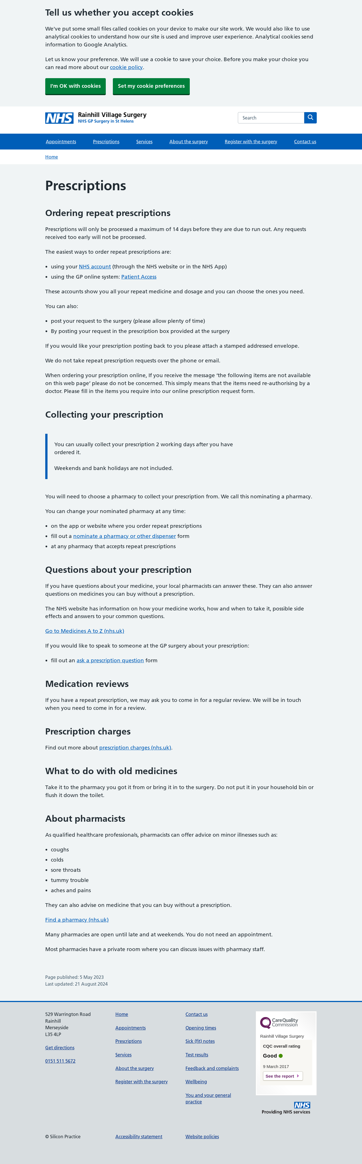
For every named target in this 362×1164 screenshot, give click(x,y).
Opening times (201, 1028)
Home (51, 157)
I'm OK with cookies (75, 86)
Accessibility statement (138, 1136)
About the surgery (188, 141)
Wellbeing (196, 1081)
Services (144, 141)
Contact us (305, 141)
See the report (280, 1076)
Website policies (202, 1136)
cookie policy (126, 67)
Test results (197, 1055)
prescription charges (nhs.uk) (135, 747)
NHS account (95, 266)
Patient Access (138, 277)
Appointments (61, 141)
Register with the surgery (251, 141)
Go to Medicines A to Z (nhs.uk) (84, 631)
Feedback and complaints (212, 1068)
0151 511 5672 (60, 1061)
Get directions (59, 1047)
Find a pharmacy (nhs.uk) (77, 920)
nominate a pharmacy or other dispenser (124, 536)
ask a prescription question (110, 660)
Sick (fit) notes (200, 1041)
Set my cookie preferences (151, 86)
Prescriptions (106, 141)
